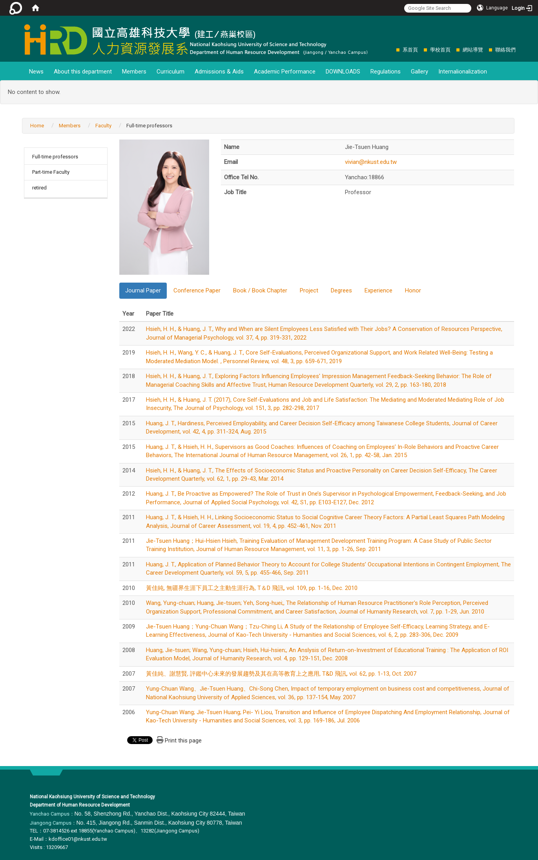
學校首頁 (440, 50)
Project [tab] (309, 290)
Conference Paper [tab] (197, 290)
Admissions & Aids (219, 71)
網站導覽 (473, 50)
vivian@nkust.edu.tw (371, 161)
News (36, 71)
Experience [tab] (378, 290)
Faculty (103, 126)
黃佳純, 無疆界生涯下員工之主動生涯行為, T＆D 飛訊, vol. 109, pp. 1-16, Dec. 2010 (251, 588)
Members (134, 71)
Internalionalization (462, 71)
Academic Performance (285, 71)
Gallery (419, 71)
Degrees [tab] (341, 290)
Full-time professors (55, 157)
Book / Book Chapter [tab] (260, 290)
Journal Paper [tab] (143, 290)
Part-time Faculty (50, 172)
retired (39, 188)
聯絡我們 (505, 50)
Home (37, 126)
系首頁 (410, 50)
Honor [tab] (413, 290)
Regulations (385, 71)
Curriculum (170, 71)
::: (392, 50)
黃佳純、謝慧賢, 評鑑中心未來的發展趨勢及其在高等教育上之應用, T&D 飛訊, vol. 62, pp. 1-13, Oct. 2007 (281, 673)
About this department (83, 71)
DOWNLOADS (343, 71)
